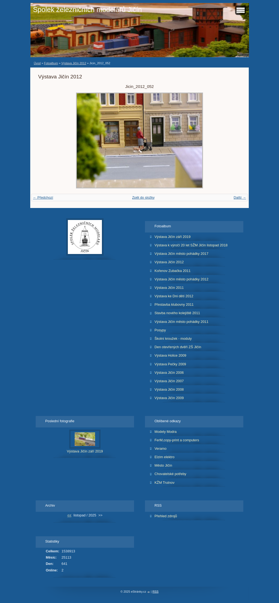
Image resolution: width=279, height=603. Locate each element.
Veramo (160, 448)
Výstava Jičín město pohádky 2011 (181, 322)
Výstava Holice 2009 (170, 355)
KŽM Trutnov (164, 482)
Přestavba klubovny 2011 (174, 304)
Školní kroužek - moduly (173, 338)
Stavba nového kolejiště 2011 (177, 313)
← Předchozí (43, 197)
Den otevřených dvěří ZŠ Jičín (177, 347)
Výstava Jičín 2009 (169, 398)
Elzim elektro (164, 457)
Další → (239, 197)
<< (69, 515)
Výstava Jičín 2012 (73, 63)
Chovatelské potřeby (170, 474)
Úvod (37, 63)
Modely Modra (165, 432)
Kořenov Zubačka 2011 (172, 271)
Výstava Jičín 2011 (169, 288)
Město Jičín (163, 465)
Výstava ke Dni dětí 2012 (173, 296)
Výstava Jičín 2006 (169, 373)
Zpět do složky (143, 197)
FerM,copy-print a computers (176, 440)
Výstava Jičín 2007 (169, 381)
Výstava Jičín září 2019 (172, 237)
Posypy (160, 330)
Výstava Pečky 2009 (170, 364)
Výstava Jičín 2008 (169, 389)
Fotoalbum (51, 63)
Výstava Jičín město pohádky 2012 (181, 279)
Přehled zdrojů (165, 516)
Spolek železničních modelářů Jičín (87, 9)
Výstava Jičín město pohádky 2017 (181, 254)
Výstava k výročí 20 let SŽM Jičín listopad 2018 (191, 245)
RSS (155, 591)
